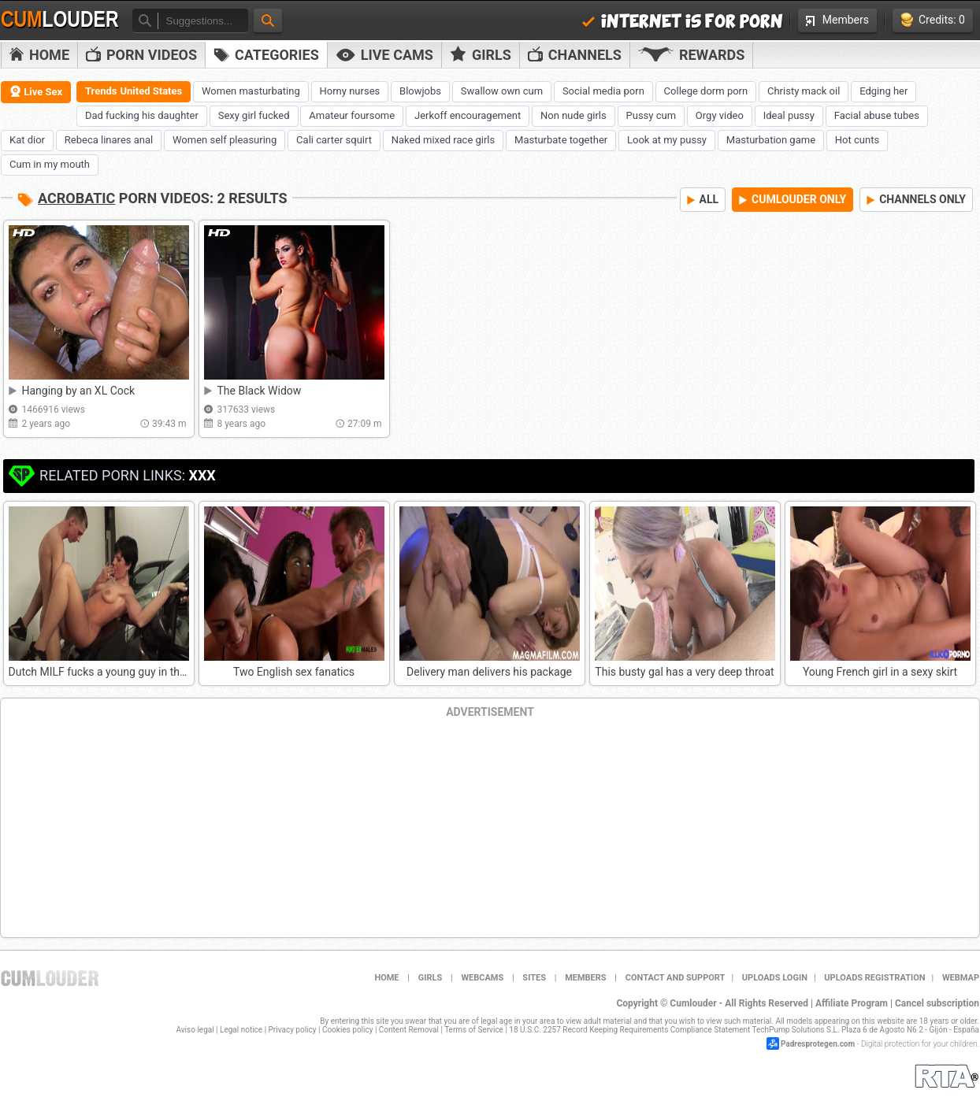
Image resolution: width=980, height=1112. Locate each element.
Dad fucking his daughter (142, 115)
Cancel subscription (937, 1003)
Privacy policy (293, 1029)
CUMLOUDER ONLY (792, 199)
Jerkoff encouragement (467, 115)
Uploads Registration (874, 978)
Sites (534, 978)
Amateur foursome (352, 115)
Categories (266, 54)
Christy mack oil (803, 91)
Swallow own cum (502, 91)
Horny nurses (350, 91)
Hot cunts (857, 140)
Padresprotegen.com (818, 1044)
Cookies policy (347, 1029)
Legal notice (241, 1029)
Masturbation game (770, 140)
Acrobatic (76, 198)
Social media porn (603, 91)
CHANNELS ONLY (916, 199)
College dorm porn (706, 91)
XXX (201, 475)
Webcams (482, 978)
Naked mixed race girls (443, 140)
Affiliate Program (851, 1003)
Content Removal (409, 1029)
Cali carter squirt (334, 140)
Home (39, 54)
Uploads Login (774, 978)
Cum (60, 20)
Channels (575, 54)
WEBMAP (960, 978)
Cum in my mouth (49, 164)
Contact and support (675, 978)
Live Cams (384, 54)
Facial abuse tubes (876, 115)
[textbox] (203, 21)
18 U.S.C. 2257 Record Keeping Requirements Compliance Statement (629, 1029)
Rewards (691, 54)
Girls (480, 54)
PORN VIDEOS (141, 54)
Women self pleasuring (225, 140)
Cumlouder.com (49, 978)
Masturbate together (560, 140)
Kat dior (27, 140)
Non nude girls (573, 115)
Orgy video (720, 115)
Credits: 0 (932, 20)
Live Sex (35, 91)
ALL (703, 199)
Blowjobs (420, 91)
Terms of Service (473, 1029)
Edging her (883, 91)
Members (837, 19)
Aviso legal (195, 1029)
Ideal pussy (789, 115)
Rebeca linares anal (109, 140)
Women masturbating (251, 91)
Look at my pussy (667, 140)
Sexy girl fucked (254, 115)
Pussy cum (651, 115)
